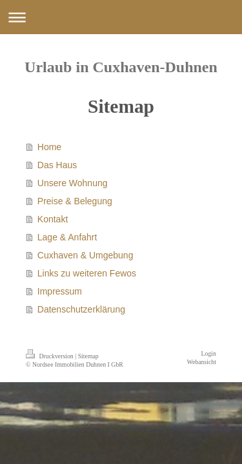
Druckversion (50, 356)
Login (208, 353)
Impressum (59, 291)
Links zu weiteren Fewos (86, 273)
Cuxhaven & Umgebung (85, 255)
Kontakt (52, 219)
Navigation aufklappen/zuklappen (121, 17)
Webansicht (201, 361)
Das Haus (57, 165)
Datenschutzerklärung (81, 309)
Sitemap (88, 356)
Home (49, 147)
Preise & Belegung (74, 201)
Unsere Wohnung (72, 183)
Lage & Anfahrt (67, 237)
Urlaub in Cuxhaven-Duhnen (121, 67)
